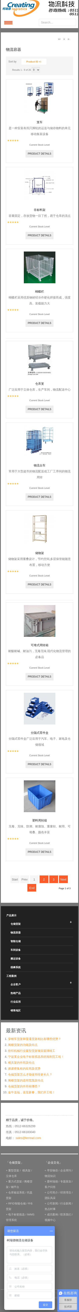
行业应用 (16, 1001)
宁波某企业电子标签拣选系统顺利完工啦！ (36, 1056)
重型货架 (13, 1170)
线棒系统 (16, 967)
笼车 (40, 122)
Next (63, 879)
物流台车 (40, 465)
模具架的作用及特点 (21, 1062)
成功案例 (52, 1214)
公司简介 (52, 1192)
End (32, 888)
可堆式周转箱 (39, 645)
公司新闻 (52, 1203)
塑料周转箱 (39, 820)
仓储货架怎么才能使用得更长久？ (30, 1074)
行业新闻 (65, 1203)
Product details (39, 153)
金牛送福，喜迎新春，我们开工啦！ (31, 1092)
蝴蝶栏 (39, 291)
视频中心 (50, 1220)
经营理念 (65, 1192)
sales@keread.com (28, 1138)
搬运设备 (16, 958)
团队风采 (50, 1198)
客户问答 (50, 1187)
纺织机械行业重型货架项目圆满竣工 (31, 1050)
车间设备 (16, 949)
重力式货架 (15, 1181)
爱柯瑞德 (52, 1181)
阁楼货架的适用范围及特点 (25, 1080)
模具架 (26, 1170)
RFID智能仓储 (16, 1203)
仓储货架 (16, 923)
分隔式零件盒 (39, 732)
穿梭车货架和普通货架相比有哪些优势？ (34, 1039)
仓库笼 (39, 383)
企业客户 (16, 984)
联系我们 (65, 1214)
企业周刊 (65, 1170)
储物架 (39, 553)
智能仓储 (16, 941)
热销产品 (16, 993)
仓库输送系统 (16, 1192)
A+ (59, 39)
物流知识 (50, 1176)
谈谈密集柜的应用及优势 (24, 1068)
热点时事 (50, 1209)
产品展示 (11, 915)
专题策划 (65, 1181)
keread (39, 8)
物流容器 (16, 932)
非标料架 (40, 210)
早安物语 (52, 1170)
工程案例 (11, 976)
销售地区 (16, 1010)
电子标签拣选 (16, 1214)
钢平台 (15, 1187)
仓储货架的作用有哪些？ (24, 1086)
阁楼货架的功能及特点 (22, 1045)
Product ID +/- (34, 61)
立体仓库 (11, 1176)
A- (68, 39)
